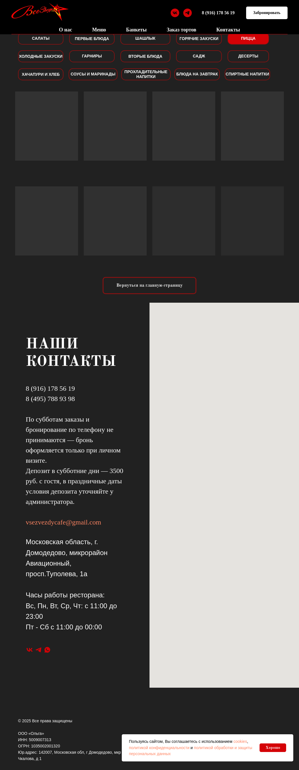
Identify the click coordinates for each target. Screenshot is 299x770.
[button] (267, 13)
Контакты (228, 30)
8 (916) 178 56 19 (218, 12)
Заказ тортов (181, 30)
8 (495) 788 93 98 (50, 398)
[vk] (175, 13)
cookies (240, 741)
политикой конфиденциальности (159, 747)
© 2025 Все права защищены (45, 721)
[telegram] (187, 13)
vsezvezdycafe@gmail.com (63, 522)
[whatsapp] (47, 649)
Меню (99, 30)
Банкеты (136, 30)
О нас (65, 30)
